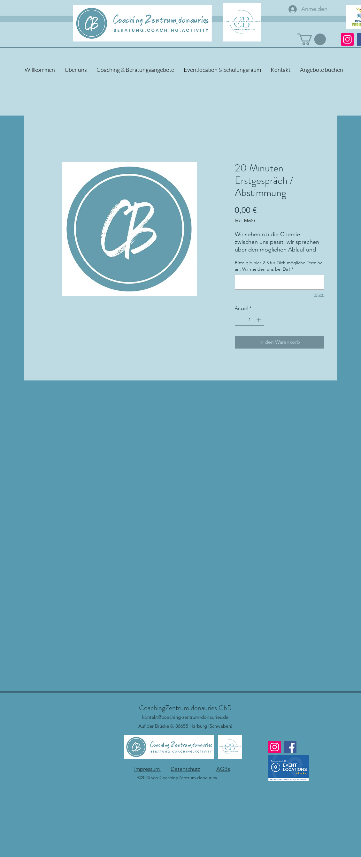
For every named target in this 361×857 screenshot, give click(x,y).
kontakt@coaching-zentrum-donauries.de (185, 717)
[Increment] (259, 319)
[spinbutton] (249, 319)
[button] (311, 39)
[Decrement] (240, 319)
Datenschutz (185, 769)
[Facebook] (290, 747)
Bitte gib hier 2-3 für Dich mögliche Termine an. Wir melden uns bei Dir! (279, 266)
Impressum (147, 769)
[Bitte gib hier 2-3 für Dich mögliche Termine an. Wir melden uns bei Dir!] (279, 282)
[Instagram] (347, 39)
